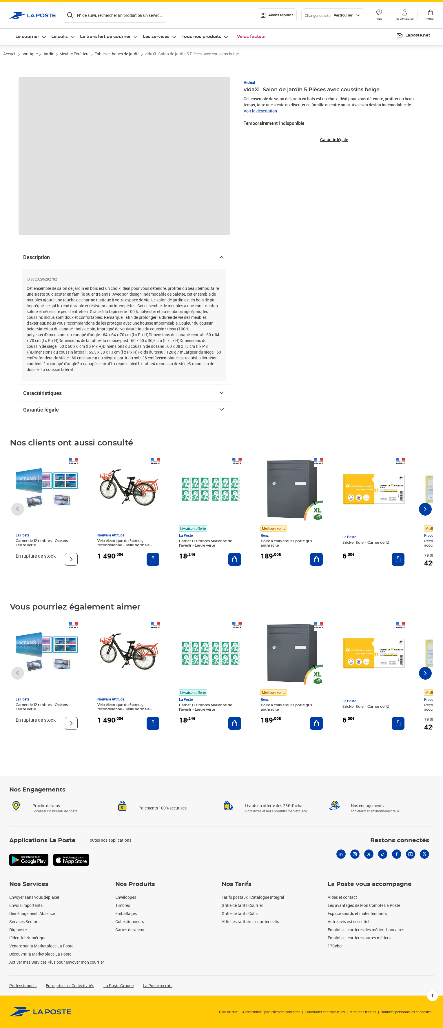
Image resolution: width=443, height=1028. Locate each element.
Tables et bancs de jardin (117, 54)
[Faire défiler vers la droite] (425, 509)
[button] (405, 15)
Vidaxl (249, 82)
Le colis (59, 36)
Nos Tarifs (236, 884)
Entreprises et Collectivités (70, 985)
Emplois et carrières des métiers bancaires (366, 929)
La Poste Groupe (118, 985)
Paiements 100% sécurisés (162, 808)
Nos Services (28, 884)
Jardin (48, 54)
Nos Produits (135, 884)
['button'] (32, 15)
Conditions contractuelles (325, 1011)
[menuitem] (413, 36)
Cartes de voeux (129, 929)
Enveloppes (125, 897)
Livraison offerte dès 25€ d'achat (274, 805)
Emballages (126, 913)
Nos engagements (367, 805)
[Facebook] (396, 854)
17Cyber (335, 946)
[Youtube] (410, 854)
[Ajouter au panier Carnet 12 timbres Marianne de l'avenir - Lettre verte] (235, 559)
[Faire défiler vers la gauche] (18, 509)
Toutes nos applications (109, 840)
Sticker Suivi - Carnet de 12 (365, 542)
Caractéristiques (124, 393)
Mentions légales (362, 1011)
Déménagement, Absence (32, 913)
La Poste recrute (157, 985)
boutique (29, 54)
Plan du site (228, 1011)
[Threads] (424, 854)
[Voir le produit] (71, 559)
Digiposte (18, 929)
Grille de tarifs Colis (240, 913)
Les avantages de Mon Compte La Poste (364, 905)
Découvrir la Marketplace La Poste (40, 954)
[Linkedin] (341, 854)
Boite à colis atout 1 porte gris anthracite (286, 543)
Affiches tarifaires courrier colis (250, 921)
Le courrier (27, 36)
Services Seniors (24, 921)
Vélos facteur (251, 36)
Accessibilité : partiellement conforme (271, 1011)
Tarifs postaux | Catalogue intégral (253, 897)
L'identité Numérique (27, 937)
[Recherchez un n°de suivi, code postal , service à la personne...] (115, 15)
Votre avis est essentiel (348, 921)
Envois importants (26, 905)
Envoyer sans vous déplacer (34, 897)
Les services (156, 36)
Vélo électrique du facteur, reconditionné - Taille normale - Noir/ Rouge (124, 545)
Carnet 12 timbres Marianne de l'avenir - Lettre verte (205, 543)
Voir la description (260, 111)
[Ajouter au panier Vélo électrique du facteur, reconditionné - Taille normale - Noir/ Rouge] (153, 559)
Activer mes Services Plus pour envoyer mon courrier (56, 962)
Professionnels (23, 985)
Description (124, 257)
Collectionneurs (129, 921)
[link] (40, 1011)
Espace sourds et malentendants (357, 913)
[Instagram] (355, 854)
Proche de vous (46, 805)
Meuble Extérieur (74, 54)
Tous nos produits (201, 36)
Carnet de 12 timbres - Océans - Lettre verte (43, 543)
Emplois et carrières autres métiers (359, 937)
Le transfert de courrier (105, 36)
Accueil (10, 54)
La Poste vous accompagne (370, 884)
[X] (368, 854)
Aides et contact (342, 897)
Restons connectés (399, 840)
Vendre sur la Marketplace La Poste (41, 946)
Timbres (122, 905)
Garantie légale (124, 409)
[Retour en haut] (432, 995)
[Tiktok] (382, 854)
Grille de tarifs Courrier (242, 905)
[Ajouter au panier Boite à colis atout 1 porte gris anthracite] (316, 559)
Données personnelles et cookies (406, 1011)
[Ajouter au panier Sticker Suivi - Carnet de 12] (398, 559)
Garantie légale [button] (334, 139)
